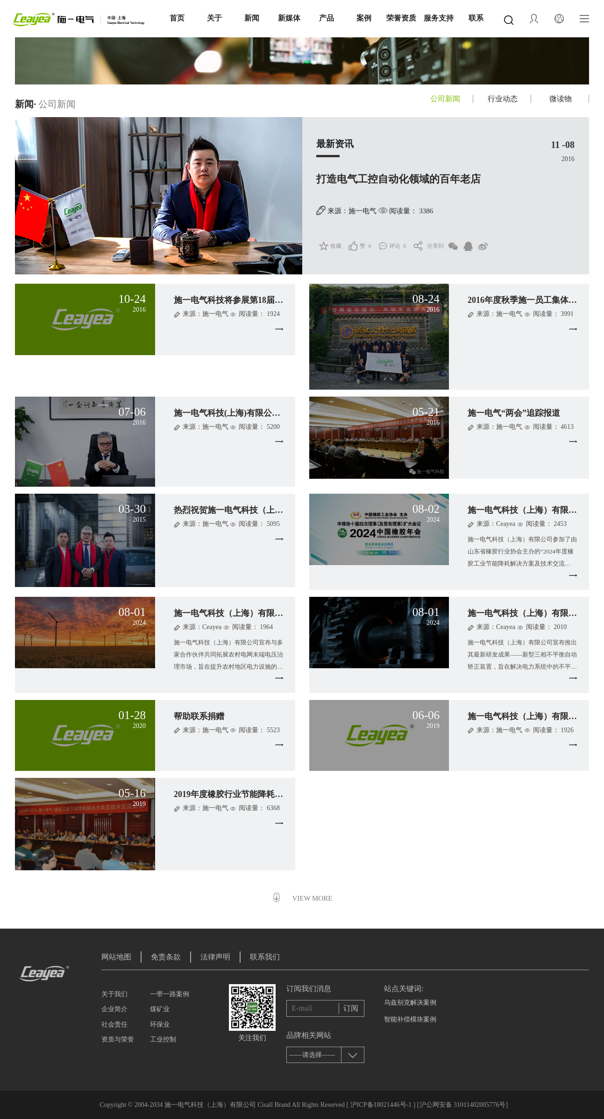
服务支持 (439, 18)
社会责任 (114, 1024)
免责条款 (166, 957)
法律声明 (215, 957)
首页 (177, 18)
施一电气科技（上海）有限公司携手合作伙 (254, 613)
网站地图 (116, 957)
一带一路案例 (169, 994)
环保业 (160, 1024)
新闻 (251, 18)
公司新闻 (445, 99)
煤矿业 (160, 1009)
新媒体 (289, 18)
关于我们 (114, 994)
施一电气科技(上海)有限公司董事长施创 (248, 413)
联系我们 (265, 957)
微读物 (560, 99)
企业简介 (114, 1009)
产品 (326, 18)
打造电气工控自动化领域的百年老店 (398, 179)
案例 (363, 18)
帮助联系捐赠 (199, 716)
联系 (476, 18)
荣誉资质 (401, 18)
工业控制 (163, 1039)
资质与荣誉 (117, 1039)
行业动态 (503, 99)
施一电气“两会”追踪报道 (514, 413)
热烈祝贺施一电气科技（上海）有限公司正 (254, 510)
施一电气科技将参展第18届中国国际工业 (249, 300)
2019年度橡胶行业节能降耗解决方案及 (245, 794)
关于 (214, 18)
